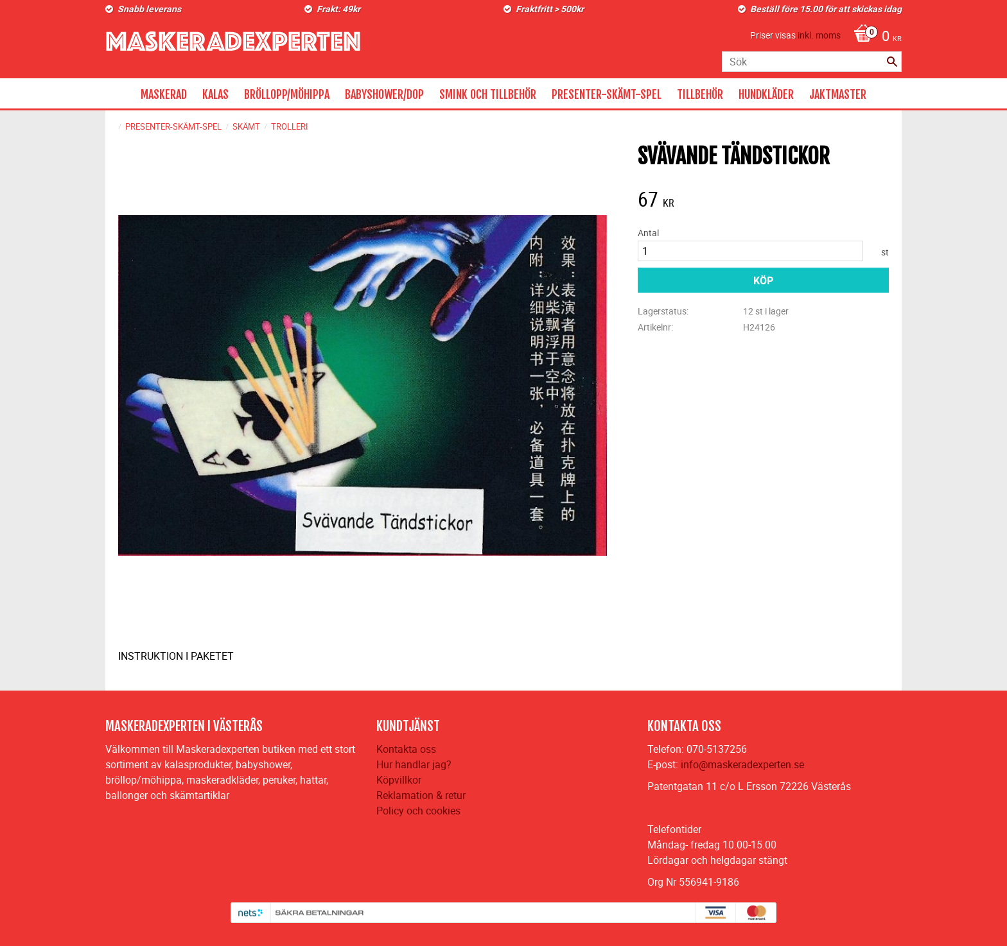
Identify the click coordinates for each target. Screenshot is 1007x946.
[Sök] (892, 61)
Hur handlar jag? (413, 764)
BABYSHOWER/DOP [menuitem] (384, 94)
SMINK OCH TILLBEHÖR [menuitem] (487, 94)
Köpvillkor (398, 780)
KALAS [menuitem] (215, 94)
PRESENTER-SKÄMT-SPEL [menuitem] (606, 94)
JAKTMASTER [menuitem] (837, 94)
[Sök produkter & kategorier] (812, 61)
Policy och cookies (418, 811)
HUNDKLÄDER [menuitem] (766, 94)
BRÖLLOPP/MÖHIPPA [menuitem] (286, 94)
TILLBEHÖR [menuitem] (700, 94)
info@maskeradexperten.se (742, 764)
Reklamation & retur (421, 795)
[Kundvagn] (874, 37)
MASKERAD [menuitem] (164, 94)
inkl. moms (819, 35)
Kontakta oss (406, 749)
